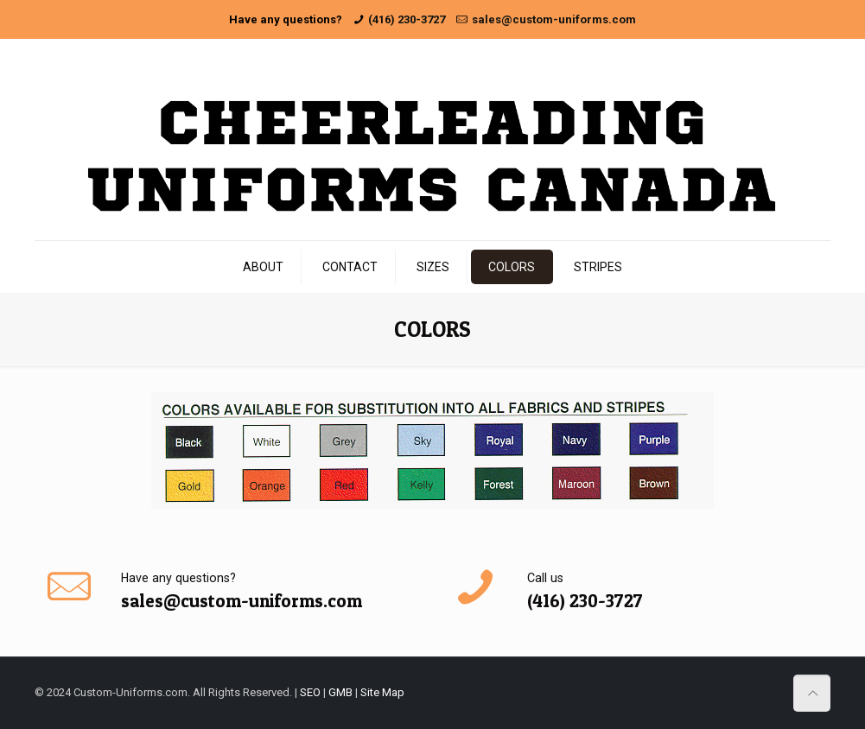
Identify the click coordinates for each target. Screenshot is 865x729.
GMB (340, 692)
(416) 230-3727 (406, 19)
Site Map (382, 692)
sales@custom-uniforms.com (554, 19)
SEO (310, 692)
